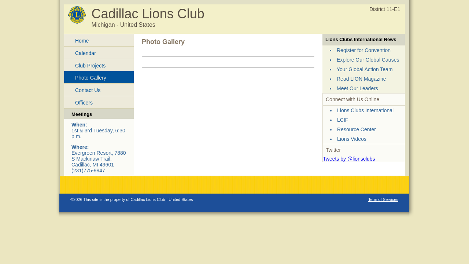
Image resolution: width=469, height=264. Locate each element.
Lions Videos (351, 139)
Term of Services (383, 199)
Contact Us (87, 90)
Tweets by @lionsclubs (349, 159)
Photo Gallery (90, 78)
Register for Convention (364, 50)
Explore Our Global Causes (368, 60)
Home (82, 41)
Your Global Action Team (365, 69)
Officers (84, 103)
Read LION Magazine (361, 79)
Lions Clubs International (365, 110)
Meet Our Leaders (357, 88)
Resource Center (356, 129)
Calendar (85, 53)
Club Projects (90, 66)
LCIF (342, 120)
